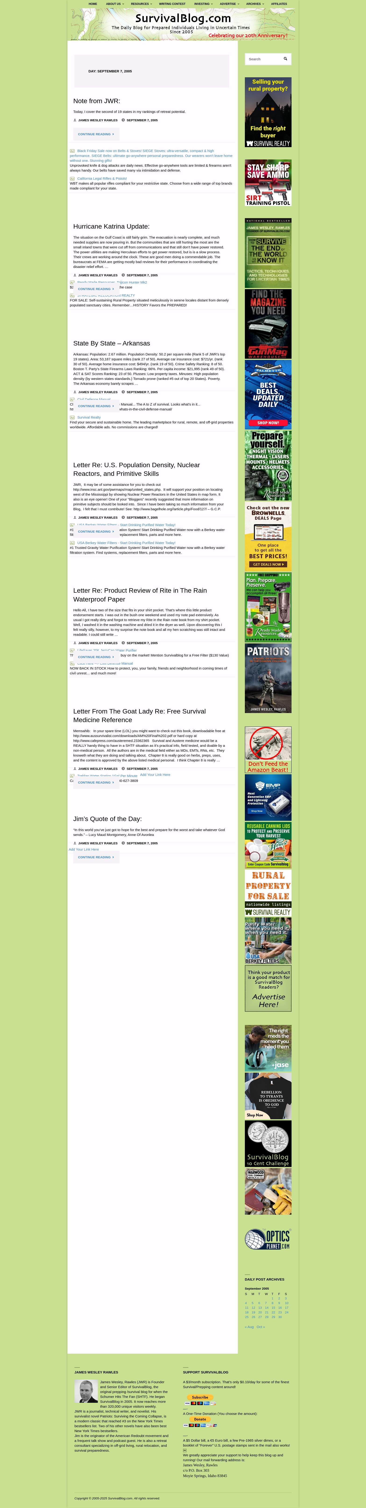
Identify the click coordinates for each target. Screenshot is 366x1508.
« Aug (249, 1327)
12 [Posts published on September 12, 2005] (253, 1308)
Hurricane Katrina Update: (111, 226)
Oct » (261, 1327)
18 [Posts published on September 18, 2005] (247, 1312)
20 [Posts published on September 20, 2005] (260, 1312)
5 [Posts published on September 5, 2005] (252, 1303)
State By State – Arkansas (112, 343)
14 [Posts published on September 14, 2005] (266, 1308)
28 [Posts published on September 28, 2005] (266, 1317)
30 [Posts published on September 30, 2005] (280, 1317)
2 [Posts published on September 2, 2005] (279, 1298)
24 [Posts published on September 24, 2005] (287, 1312)
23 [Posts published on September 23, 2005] (280, 1312)
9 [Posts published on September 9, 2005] (279, 1303)
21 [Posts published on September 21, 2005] (266, 1312)
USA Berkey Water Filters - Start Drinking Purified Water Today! (123, 543)
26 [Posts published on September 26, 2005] (253, 1317)
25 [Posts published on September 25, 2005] (247, 1317)
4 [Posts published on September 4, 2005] (246, 1303)
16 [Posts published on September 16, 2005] (280, 1308)
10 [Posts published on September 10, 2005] (287, 1303)
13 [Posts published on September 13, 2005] (260, 1308)
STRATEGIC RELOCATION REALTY (102, 295)
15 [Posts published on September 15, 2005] (273, 1308)
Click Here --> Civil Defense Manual (101, 663)
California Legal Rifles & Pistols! (98, 178)
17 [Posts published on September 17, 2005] (287, 1308)
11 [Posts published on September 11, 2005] (247, 1308)
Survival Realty (85, 417)
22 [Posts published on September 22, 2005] (273, 1312)
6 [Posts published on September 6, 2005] (259, 1303)
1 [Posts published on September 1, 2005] (273, 1298)
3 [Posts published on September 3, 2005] (286, 1298)
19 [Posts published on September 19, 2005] (253, 1312)
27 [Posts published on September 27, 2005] (260, 1317)
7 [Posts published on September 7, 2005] (266, 1303)
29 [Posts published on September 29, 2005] (273, 1317)
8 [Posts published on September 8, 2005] (273, 1303)
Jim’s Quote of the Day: (107, 818)
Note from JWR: (97, 101)
